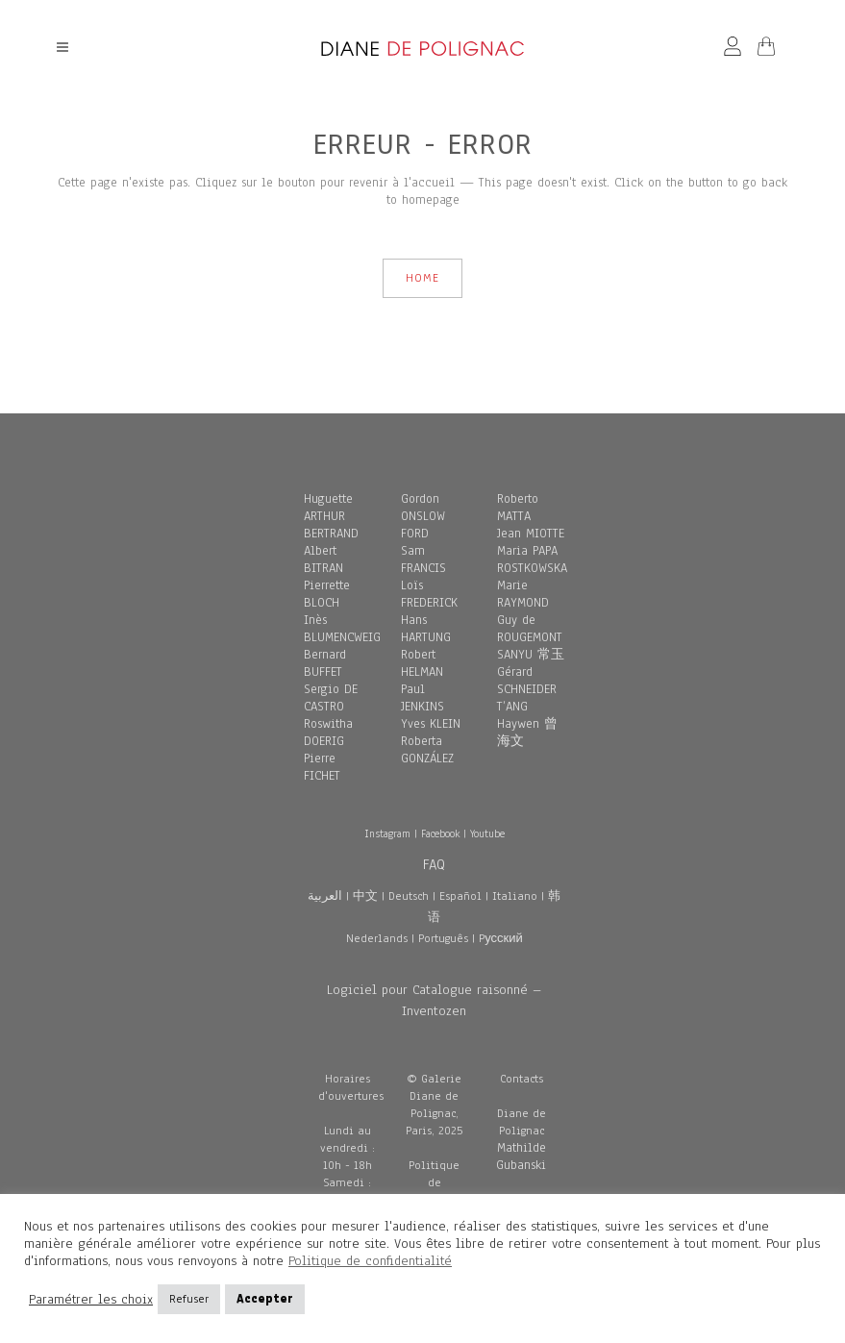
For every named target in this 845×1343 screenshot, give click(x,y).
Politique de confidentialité (370, 1261)
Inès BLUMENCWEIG (342, 628)
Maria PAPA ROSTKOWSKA (532, 559)
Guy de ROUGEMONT (529, 628)
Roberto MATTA (517, 507)
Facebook (440, 833)
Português (443, 938)
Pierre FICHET (322, 767)
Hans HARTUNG (426, 628)
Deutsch (408, 896)
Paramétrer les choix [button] (91, 1299)
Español (460, 896)
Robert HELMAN (422, 663)
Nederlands (377, 938)
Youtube (487, 833)
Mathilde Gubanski (521, 1156)
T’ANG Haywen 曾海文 (527, 724)
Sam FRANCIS (423, 559)
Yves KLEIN (430, 724)
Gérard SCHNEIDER (527, 680)
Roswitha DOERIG (328, 732)
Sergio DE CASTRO (331, 698)
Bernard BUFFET (325, 663)
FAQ (434, 864)
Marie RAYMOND (523, 594)
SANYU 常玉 (530, 654)
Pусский (501, 938)
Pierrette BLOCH (327, 594)
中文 (365, 896)
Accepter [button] (264, 1298)
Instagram (387, 833)
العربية (325, 896)
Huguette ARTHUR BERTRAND (331, 516)
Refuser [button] (189, 1298)
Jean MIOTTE (530, 533)
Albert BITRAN (323, 559)
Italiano (514, 896)
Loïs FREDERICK (429, 594)
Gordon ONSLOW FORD (423, 516)
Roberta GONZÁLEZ (427, 750)
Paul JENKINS (422, 698)
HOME (422, 278)
